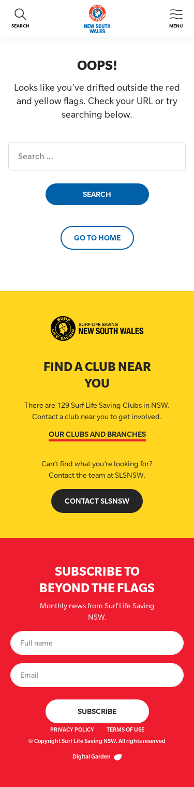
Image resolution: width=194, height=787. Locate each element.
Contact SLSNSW (97, 500)
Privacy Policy (72, 729)
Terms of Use (125, 729)
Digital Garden (97, 756)
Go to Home (97, 237)
